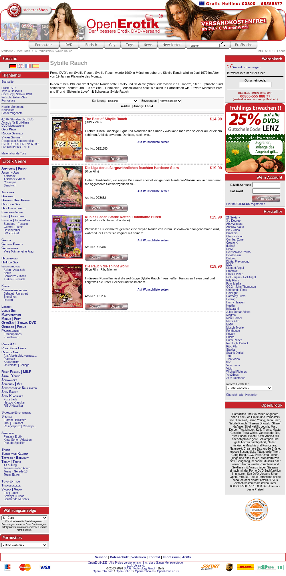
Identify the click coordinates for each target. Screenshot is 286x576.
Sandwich (10, 185)
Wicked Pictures (236, 371)
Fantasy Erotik (13, 436)
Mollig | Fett (11, 319)
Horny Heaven (235, 302)
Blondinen (10, 296)
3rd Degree (233, 220)
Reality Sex (9, 352)
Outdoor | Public (13, 327)
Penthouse (233, 330)
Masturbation (11, 315)
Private (230, 333)
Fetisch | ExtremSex (14, 97)
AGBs (186, 557)
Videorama (233, 365)
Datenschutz (119, 557)
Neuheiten (8, 110)
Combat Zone (235, 239)
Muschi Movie (235, 327)
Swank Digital (235, 352)
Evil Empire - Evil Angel (241, 277)
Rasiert (8, 299)
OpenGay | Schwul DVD (16, 94)
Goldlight (231, 293)
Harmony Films (235, 296)
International (10, 266)
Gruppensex (9, 248)
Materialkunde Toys (13, 153)
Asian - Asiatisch (14, 269)
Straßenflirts (11, 362)
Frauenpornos (12, 334)
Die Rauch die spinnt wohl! (107, 266)
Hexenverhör (12, 230)
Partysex (9, 358)
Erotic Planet (234, 274)
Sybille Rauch (63, 51)
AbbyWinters (234, 223)
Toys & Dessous (11, 91)
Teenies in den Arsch (17, 468)
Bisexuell (8, 196)
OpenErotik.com (103, 571)
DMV (229, 264)
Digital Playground (237, 261)
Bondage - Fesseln (16, 223)
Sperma (6, 416)
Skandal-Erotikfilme (16, 412)
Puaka (230, 337)
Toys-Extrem (10, 481)
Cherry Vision (234, 236)
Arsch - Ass (10, 172)
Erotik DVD (8, 88)
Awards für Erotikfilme (15, 122)
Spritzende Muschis (16, 499)
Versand (101, 557)
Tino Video (233, 359)
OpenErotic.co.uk (168, 571)
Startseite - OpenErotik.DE (18, 51)
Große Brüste (12, 244)
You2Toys (232, 374)
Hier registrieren (245, 204)
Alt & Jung (10, 465)
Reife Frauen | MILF (16, 372)
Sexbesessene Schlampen (19, 388)
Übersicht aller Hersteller (241, 394)
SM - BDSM (11, 233)
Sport (5, 450)
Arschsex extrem (14, 179)
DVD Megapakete (12, 125)
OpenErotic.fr (124, 571)
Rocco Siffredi (12, 133)
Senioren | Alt (11, 384)
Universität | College (16, 365)
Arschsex (9, 176)
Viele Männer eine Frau (18, 251)
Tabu (229, 355)
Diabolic (231, 258)
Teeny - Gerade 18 (15, 471)
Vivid (229, 368)
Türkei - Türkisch (14, 279)
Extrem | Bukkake (15, 420)
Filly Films (232, 280)
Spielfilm (7, 433)
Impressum (171, 557)
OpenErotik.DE (97, 562)
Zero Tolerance (235, 378)
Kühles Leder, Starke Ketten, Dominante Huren (123, 217)
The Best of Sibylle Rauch (106, 119)
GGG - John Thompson (241, 286)
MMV (229, 324)
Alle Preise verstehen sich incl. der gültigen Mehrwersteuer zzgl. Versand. (146, 564)
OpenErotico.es (145, 571)
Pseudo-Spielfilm (14, 442)
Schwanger (9, 380)
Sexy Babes (9, 392)
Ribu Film (232, 346)
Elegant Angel (235, 267)
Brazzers (231, 233)
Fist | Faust (11, 492)
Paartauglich (10, 331)
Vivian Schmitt (11, 137)
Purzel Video (234, 340)
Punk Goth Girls (13, 348)
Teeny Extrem (12, 474)
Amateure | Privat (14, 168)
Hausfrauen (9, 258)
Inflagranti (232, 308)
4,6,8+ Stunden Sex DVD (17, 119)
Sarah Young (10, 376)
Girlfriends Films (236, 289)
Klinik (5, 286)
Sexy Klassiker (12, 396)
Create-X (232, 242)
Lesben (6, 307)
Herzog (230, 299)
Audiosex (7, 192)
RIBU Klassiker (13, 405)
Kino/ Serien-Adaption (17, 439)
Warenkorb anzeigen (246, 67)
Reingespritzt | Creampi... (20, 426)
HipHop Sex (9, 262)
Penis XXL (9, 344)
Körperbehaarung (14, 290)
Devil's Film (233, 255)
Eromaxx (231, 271)
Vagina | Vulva (11, 489)
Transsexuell (11, 485)
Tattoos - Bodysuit (15, 458)
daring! (230, 245)
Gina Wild (8, 129)
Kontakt (154, 557)
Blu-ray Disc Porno (15, 200)
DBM (229, 249)
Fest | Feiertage (13, 216)
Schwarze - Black (15, 276)
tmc (228, 362)
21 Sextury (233, 217)
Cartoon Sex (10, 204)
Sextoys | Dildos (14, 496)
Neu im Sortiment (12, 106)
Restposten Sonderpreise (17, 140)
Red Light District (237, 343)
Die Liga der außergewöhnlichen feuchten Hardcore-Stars (132, 168)
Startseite (7, 81)
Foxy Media (233, 283)
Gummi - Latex (13, 227)
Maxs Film (232, 321)
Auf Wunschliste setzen (153, 142)
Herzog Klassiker (14, 402)
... (5, 188)
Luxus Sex (8, 311)
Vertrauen (138, 557)
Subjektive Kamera (14, 454)
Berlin (7, 273)
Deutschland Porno (238, 252)
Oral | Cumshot (13, 423)
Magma (231, 315)
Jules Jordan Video (238, 311)
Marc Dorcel (234, 318)
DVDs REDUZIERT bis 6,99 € (20, 144)
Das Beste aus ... (13, 208)
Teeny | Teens (11, 462)
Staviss (230, 349)
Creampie (10, 182)
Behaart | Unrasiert (16, 293)
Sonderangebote (12, 113)
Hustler (230, 305)
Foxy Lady (10, 399)
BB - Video (233, 230)
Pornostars (44, 51)
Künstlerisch (11, 337)
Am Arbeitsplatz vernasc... (20, 355)
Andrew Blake (235, 227)
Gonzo (6, 240)
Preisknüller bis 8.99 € (15, 147)
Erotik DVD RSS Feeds (270, 51)
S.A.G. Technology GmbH (140, 568)
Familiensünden (12, 212)
